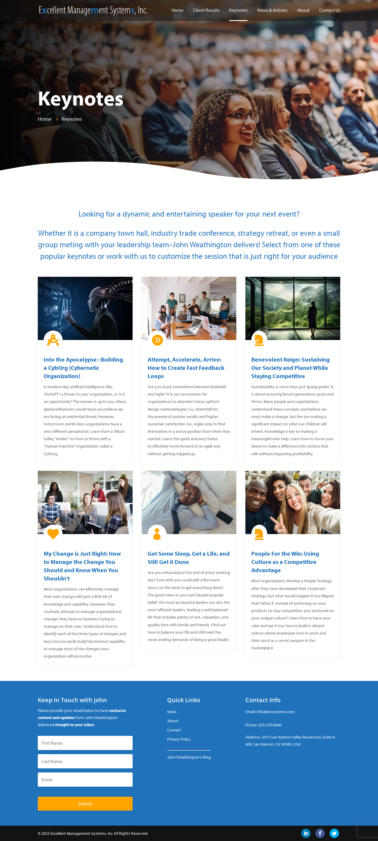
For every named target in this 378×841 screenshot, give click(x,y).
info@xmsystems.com (276, 711)
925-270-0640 (269, 725)
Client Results (206, 10)
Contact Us (329, 10)
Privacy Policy (178, 739)
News (172, 711)
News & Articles (272, 10)
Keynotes (238, 10)
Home (177, 10)
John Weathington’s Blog (189, 757)
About (303, 10)
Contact (174, 730)
